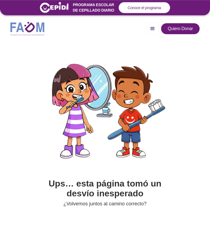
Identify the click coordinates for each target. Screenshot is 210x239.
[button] (152, 28)
